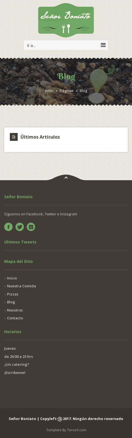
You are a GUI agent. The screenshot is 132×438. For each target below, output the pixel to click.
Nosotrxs (15, 310)
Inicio (49, 90)
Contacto (15, 317)
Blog (11, 301)
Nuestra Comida (21, 285)
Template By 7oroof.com (66, 430)
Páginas (67, 90)
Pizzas (12, 294)
